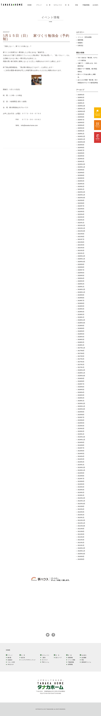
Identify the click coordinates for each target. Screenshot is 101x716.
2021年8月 (81, 236)
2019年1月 (81, 317)
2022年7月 (81, 206)
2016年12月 (81, 370)
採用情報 (70, 664)
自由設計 (10, 660)
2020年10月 (81, 261)
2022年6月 (81, 209)
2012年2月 (81, 515)
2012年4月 (81, 509)
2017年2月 (81, 364)
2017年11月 (81, 348)
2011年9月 (81, 528)
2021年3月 (81, 250)
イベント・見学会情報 (84, 37)
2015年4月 (81, 426)
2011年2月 (81, 542)
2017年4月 (81, 359)
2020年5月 (81, 275)
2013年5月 (81, 484)
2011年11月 (81, 523)
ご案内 (43, 657)
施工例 (23, 657)
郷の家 (9, 657)
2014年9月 (81, 442)
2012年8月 (81, 506)
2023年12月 (81, 164)
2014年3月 (81, 459)
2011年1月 (81, 545)
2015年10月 (81, 409)
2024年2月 (81, 161)
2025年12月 (81, 106)
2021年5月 (81, 245)
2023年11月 (81, 167)
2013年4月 (81, 487)
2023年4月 (81, 181)
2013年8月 (81, 476)
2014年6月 (81, 451)
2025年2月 (81, 131)
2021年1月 (81, 253)
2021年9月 (81, 234)
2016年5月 (81, 389)
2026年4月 (81, 94)
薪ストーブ (58, 657)
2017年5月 (81, 356)
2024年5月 (81, 156)
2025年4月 (81, 125)
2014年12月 (81, 437)
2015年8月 (81, 414)
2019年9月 (81, 295)
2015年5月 (81, 423)
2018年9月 (81, 325)
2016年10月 (81, 375)
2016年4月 (81, 392)
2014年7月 (81, 448)
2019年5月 (81, 306)
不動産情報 (85, 5)
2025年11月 (81, 108)
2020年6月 (81, 273)
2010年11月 (81, 551)
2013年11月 (81, 470)
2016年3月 (81, 395)
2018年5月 (81, 334)
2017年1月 (81, 367)
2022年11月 (81, 195)
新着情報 (70, 657)
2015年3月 (81, 428)
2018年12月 (81, 320)
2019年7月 (81, 300)
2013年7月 (81, 478)
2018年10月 (81, 323)
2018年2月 (81, 342)
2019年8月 (81, 298)
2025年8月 (81, 117)
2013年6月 (81, 481)
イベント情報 (71, 660)
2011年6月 (81, 531)
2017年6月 (81, 353)
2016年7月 (81, 384)
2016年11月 (81, 373)
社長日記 (80, 45)
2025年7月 (81, 120)
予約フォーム (45, 662)
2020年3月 (81, 281)
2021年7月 (81, 239)
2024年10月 (81, 142)
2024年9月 (81, 145)
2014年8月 (81, 445)
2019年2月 (81, 314)
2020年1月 (81, 286)
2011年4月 (81, 537)
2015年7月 (81, 417)
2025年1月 (81, 133)
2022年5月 (81, 211)
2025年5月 (81, 122)
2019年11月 (81, 292)
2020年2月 (81, 284)
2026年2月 (81, 100)
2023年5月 (81, 178)
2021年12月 (81, 225)
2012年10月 (81, 503)
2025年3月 (81, 128)
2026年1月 (81, 103)
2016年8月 (81, 381)
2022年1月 (81, 222)
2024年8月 (81, 147)
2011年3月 (81, 540)
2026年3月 (81, 97)
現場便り (80, 43)
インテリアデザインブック (28, 660)
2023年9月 (81, 170)
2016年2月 (81, 398)
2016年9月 (81, 378)
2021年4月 (81, 247)
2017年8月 (81, 350)
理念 (82, 660)
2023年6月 (81, 175)
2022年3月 (81, 217)
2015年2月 (81, 431)
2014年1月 (81, 464)
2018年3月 (81, 339)
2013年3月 (81, 489)
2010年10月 (81, 553)
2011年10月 (81, 526)
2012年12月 (81, 498)
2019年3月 (81, 311)
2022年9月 (81, 200)
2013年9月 (81, 473)
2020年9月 (81, 264)
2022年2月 (81, 220)
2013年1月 (81, 495)
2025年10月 (81, 111)
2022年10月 (81, 197)
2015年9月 (81, 412)
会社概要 (83, 657)
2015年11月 (81, 406)
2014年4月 (81, 456)
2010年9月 (81, 556)
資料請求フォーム (86, 662)
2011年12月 (81, 520)
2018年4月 (81, 336)
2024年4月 (81, 158)
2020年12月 (81, 256)
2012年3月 (81, 512)
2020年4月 (81, 278)
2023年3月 (81, 183)
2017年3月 (81, 362)
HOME (29, 5)
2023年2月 (81, 186)
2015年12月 (81, 403)
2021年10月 (81, 231)
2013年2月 (81, 492)
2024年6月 (81, 153)
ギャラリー (45, 660)
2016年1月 (81, 400)
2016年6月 (81, 387)
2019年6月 (81, 303)
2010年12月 (81, 548)
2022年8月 (81, 203)
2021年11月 (81, 228)
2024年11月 (81, 139)
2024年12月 (81, 136)
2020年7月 (81, 270)
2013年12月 (81, 467)
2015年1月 (81, 434)
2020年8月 (81, 267)
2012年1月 (81, 517)
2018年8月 (81, 328)
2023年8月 (81, 172)
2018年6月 (81, 331)
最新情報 (80, 40)
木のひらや (11, 664)
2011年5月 (81, 534)
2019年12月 (81, 289)
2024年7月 (81, 150)
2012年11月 (81, 501)
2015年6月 (81, 420)
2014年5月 (81, 453)
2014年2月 (81, 462)
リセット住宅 (11, 662)
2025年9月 (81, 114)
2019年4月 (81, 309)
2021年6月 (81, 242)
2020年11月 (81, 259)
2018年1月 (81, 345)
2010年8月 (81, 559)
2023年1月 (81, 189)
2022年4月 (81, 214)
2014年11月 (81, 439)
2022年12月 (81, 192)
